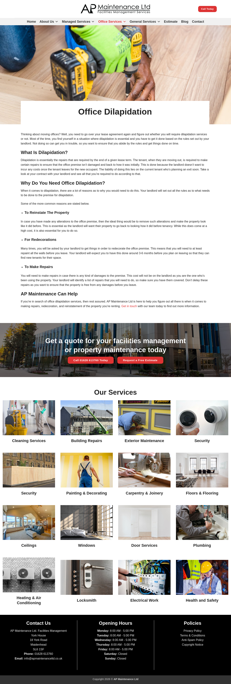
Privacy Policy (193, 630)
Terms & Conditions (192, 635)
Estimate (171, 21)
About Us (49, 21)
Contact (198, 21)
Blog (184, 21)
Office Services (112, 21)
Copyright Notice (192, 644)
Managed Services (78, 21)
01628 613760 (44, 653)
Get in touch (129, 306)
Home (31, 21)
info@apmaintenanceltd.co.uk (43, 658)
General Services (145, 21)
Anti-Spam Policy (193, 639)
